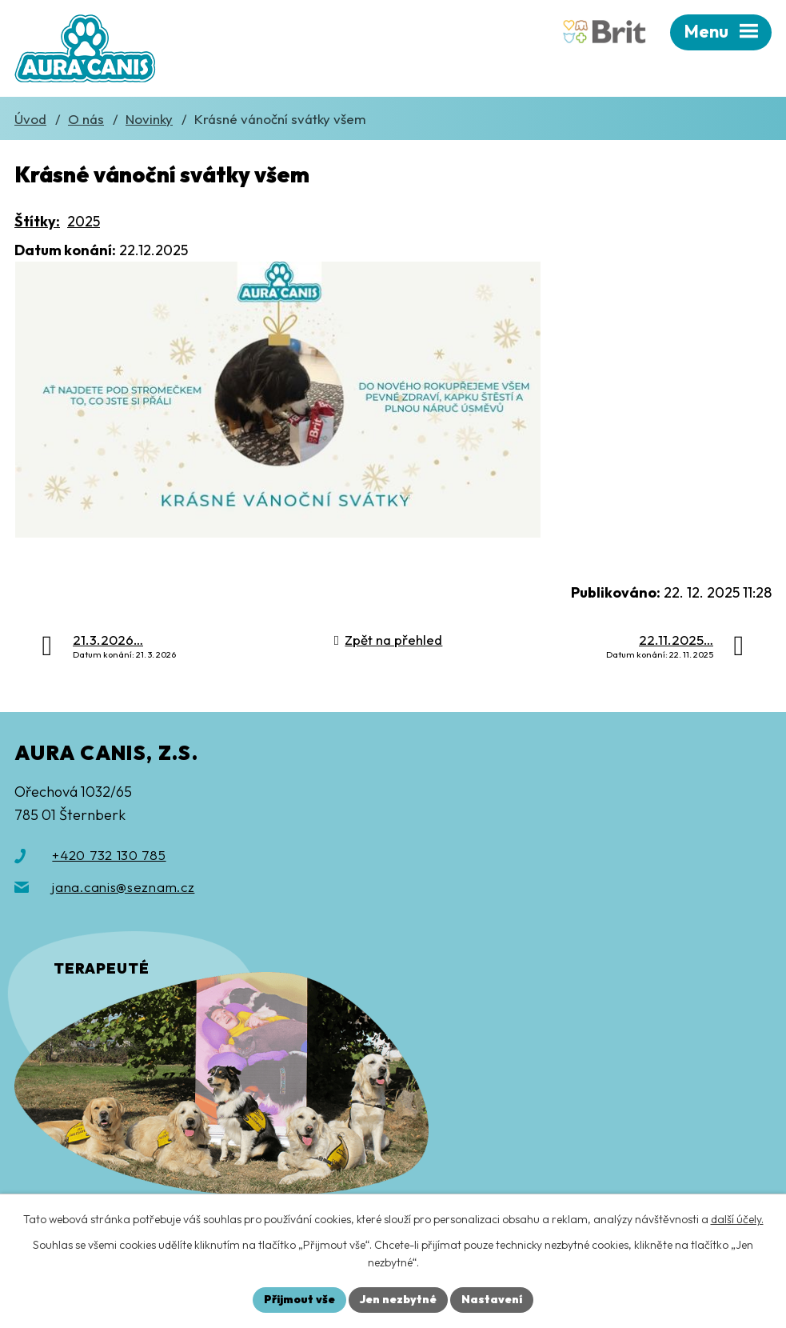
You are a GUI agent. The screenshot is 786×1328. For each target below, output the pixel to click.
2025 (83, 221)
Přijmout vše (299, 1299)
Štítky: (37, 221)
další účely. (737, 1219)
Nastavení (491, 1299)
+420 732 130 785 (109, 854)
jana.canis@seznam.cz (123, 886)
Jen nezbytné (398, 1299)
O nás (86, 118)
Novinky (149, 118)
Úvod (30, 118)
